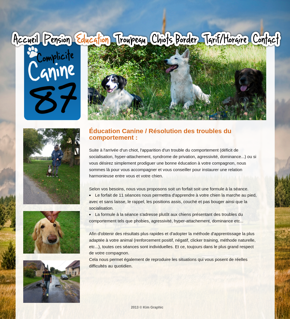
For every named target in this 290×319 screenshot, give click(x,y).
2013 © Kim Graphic (147, 307)
